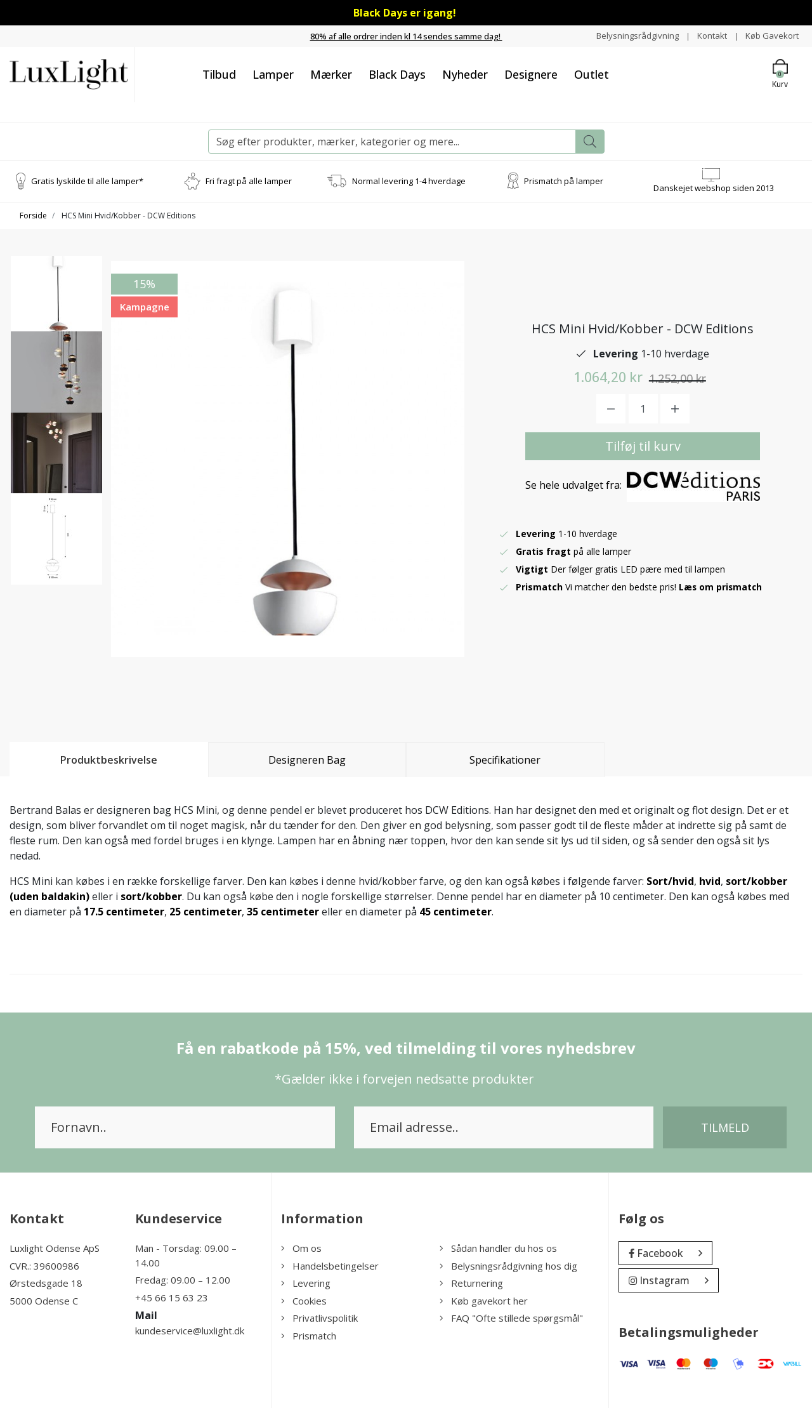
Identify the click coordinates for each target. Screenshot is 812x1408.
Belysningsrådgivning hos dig (508, 1265)
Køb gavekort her (484, 1300)
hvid (710, 881)
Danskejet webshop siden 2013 (713, 187)
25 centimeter (205, 912)
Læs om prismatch (721, 586)
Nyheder (465, 73)
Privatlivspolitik (319, 1318)
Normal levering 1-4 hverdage (409, 180)
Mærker (331, 73)
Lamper (273, 73)
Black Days (397, 73)
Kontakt (707, 35)
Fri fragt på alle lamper (249, 180)
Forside (33, 215)
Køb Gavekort (770, 35)
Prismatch (308, 1335)
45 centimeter (455, 912)
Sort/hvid (670, 881)
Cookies (304, 1300)
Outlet (591, 73)
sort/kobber (151, 896)
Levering (306, 1283)
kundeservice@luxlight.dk (189, 1330)
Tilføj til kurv (643, 445)
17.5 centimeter (124, 912)
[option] (56, 306)
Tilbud (219, 73)
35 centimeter (283, 912)
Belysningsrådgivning (630, 35)
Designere (531, 73)
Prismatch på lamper (563, 180)
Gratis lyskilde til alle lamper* (87, 180)
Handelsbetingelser (330, 1265)
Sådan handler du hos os (498, 1248)
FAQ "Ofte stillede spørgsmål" (511, 1318)
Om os (301, 1248)
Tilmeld (725, 1127)
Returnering (471, 1283)
